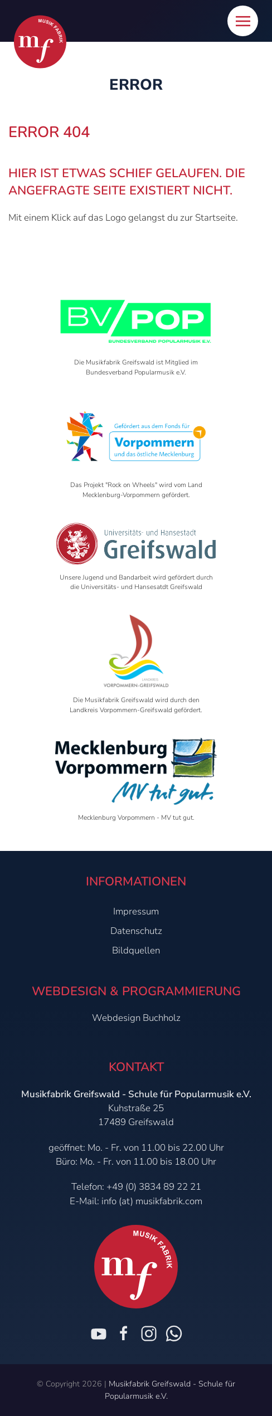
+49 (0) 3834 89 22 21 (153, 1186)
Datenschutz (136, 930)
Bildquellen (136, 950)
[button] (242, 21)
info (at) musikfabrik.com (151, 1201)
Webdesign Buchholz (136, 1017)
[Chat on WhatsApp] (174, 1333)
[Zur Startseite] (40, 42)
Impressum (136, 911)
